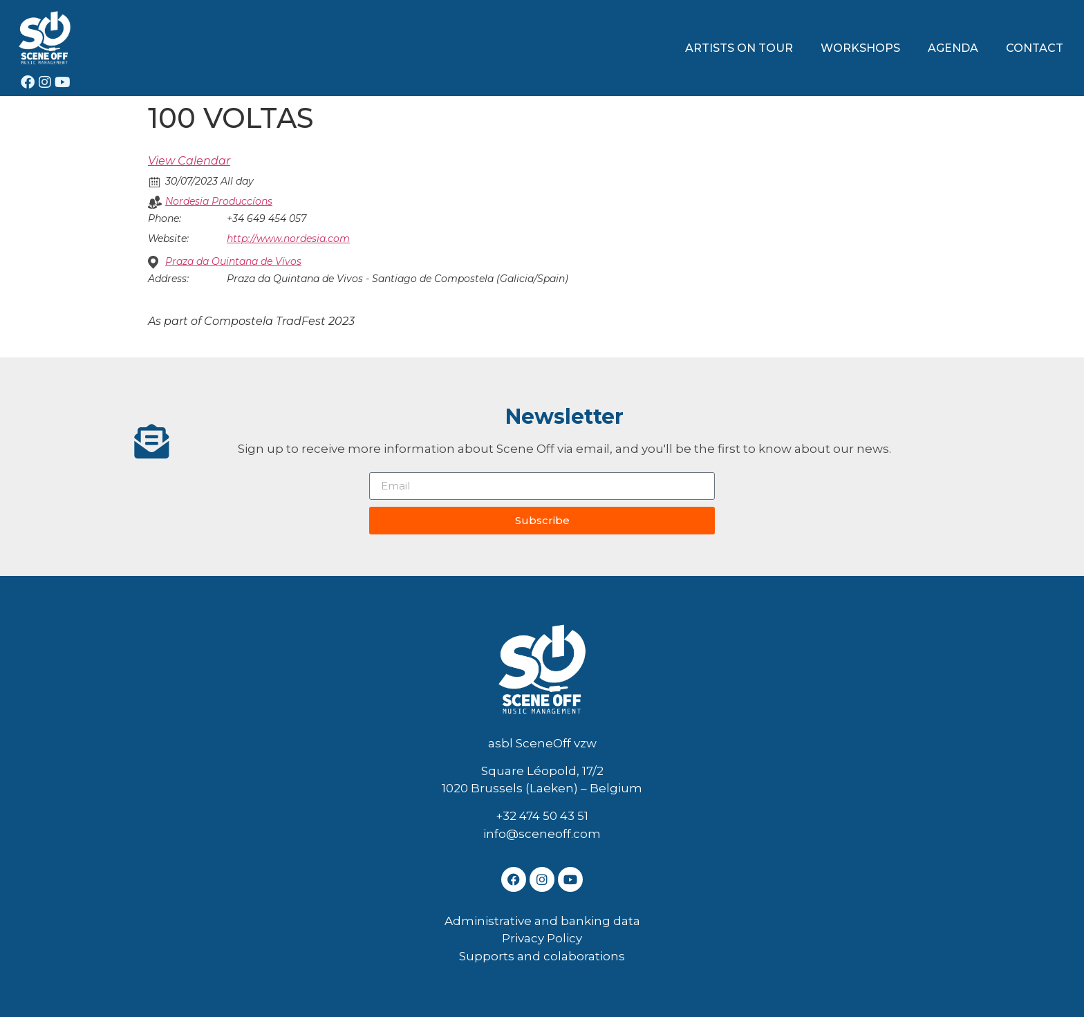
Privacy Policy (542, 938)
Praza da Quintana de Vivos (233, 261)
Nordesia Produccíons (218, 201)
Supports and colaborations (542, 956)
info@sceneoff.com (542, 834)
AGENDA (953, 48)
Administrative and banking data (542, 921)
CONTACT (1034, 48)
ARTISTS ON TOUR (739, 48)
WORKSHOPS (860, 48)
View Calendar (189, 160)
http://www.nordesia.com (288, 238)
